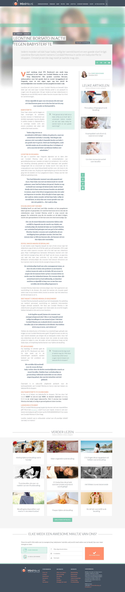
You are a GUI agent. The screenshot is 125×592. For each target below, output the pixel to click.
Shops (91, 4)
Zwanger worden (43, 4)
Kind (67, 4)
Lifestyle (73, 4)
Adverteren (45, 576)
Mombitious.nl (88, 587)
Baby (57, 4)
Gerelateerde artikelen (63, 520)
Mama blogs (74, 580)
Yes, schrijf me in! (94, 553)
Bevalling (27, 33)
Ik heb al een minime (31, 557)
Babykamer (74, 576)
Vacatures (45, 578)
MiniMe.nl (24, 3)
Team (43, 580)
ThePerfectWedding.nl (95, 585)
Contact (44, 574)
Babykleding (74, 572)
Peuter (63, 4)
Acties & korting (100, 4)
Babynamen (74, 574)
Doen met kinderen (82, 4)
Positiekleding (75, 582)
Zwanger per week (62, 582)
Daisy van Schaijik (98, 73)
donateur (34, 410)
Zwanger (52, 4)
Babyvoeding (60, 574)
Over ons (44, 572)
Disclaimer (45, 582)
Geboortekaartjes (76, 578)
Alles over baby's (61, 572)
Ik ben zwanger (30, 550)
